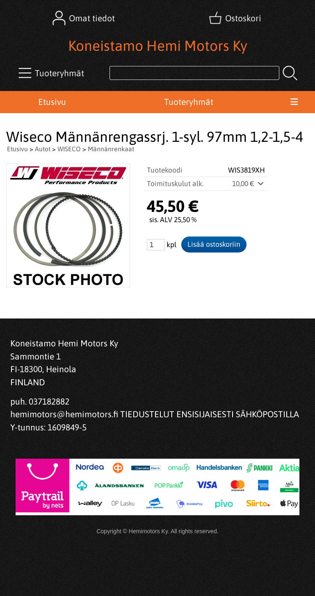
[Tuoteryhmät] (52, 73)
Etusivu (52, 102)
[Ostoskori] (236, 18)
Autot (42, 148)
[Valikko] (294, 102)
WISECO (69, 148)
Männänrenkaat (111, 148)
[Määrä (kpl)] (156, 244)
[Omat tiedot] (84, 18)
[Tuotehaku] (194, 73)
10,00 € (248, 184)
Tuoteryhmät (188, 102)
